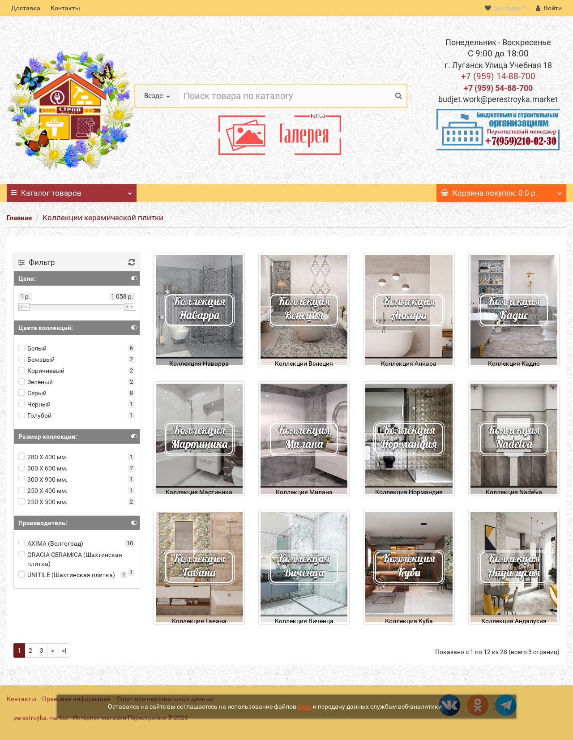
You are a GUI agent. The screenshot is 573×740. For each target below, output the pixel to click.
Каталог (71, 190)
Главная (19, 218)
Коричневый (41, 370)
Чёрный (34, 404)
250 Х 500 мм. (43, 501)
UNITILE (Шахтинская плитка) (66, 574)
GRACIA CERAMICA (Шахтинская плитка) (70, 559)
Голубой (34, 415)
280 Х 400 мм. (43, 457)
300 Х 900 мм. (43, 479)
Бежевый (36, 359)
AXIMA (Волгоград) (50, 543)
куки (305, 706)
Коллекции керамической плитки (103, 217)
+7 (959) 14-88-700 (498, 76)
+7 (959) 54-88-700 (498, 88)
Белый (32, 348)
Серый (32, 393)
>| (64, 650)
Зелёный (35, 381)
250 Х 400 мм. (43, 490)
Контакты (65, 8)
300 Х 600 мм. (43, 468)
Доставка (25, 8)
